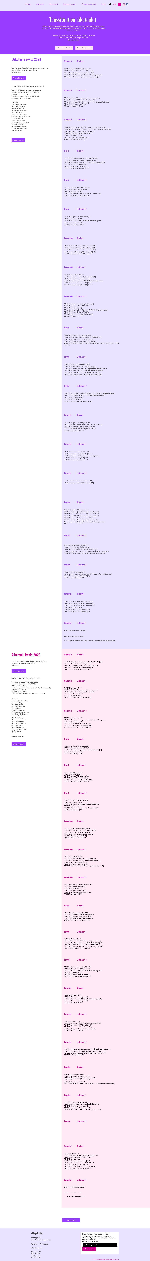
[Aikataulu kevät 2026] (64, 48)
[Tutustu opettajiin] (18, 140)
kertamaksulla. (73, 40)
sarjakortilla (81, 38)
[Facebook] (127, 4)
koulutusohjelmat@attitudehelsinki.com (103, 640)
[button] (119, 4)
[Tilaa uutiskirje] (89, 1249)
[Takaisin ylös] (71, 1220)
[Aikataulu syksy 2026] (84, 48)
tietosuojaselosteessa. (93, 1241)
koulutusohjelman (32, 68)
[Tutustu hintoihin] (19, 78)
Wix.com (117, 1259)
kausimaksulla (71, 38)
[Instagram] (124, 4)
